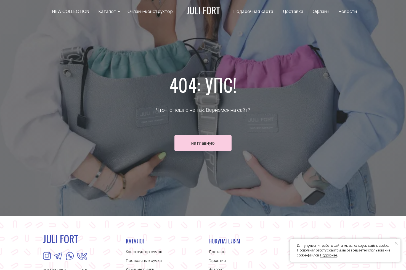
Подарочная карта (253, 11)
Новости (348, 11)
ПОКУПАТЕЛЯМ (224, 241)
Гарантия (217, 260)
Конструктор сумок (144, 251)
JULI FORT (60, 238)
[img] (70, 256)
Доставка (293, 11)
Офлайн (321, 11)
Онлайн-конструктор (150, 11)
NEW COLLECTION (70, 11)
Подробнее (328, 255)
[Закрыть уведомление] (396, 243)
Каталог (107, 11)
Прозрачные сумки (144, 260)
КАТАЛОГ (135, 241)
